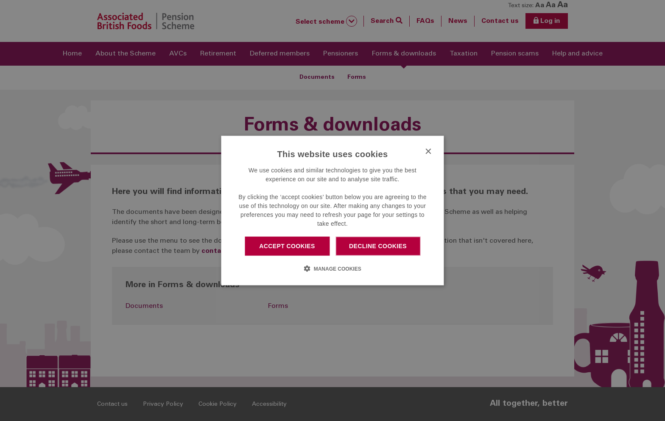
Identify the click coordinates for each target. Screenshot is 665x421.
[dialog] (332, 210)
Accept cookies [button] (287, 246)
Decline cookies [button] (378, 246)
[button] (332, 268)
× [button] (428, 152)
